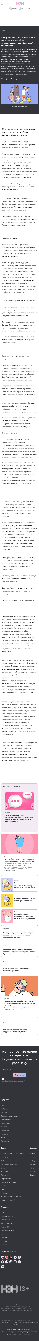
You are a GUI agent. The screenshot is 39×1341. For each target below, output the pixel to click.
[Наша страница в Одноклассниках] (19, 1257)
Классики (4, 1193)
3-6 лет (32, 1168)
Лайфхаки (6, 928)
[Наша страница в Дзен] (2, 1262)
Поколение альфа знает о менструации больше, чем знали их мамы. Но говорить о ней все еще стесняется (19, 818)
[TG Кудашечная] (6, 1257)
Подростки (34, 1175)
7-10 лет (32, 1171)
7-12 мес (33, 1157)
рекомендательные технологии (19, 1334)
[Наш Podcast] (19, 1262)
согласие (10, 1080)
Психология (5, 1175)
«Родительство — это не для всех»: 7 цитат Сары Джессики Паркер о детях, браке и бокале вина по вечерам (19, 952)
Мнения (3, 30)
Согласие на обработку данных (18, 1322)
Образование (6, 1179)
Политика (4, 1245)
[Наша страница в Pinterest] (10, 1262)
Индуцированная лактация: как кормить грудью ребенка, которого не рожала (25, 917)
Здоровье (4, 1171)
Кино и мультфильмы (8, 1182)
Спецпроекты (6, 1220)
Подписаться (19, 1075)
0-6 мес (32, 1154)
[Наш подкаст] (2, 1267)
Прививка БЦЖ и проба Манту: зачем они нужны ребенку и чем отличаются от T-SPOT (19, 1003)
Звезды (4, 1189)
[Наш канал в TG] (2, 1257)
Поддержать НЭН (8, 1230)
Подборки (5, 1130)
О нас (3, 1213)
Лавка (13, 8)
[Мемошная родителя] (10, 1257)
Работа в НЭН (6, 1223)
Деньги (3, 1168)
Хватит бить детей (8, 1200)
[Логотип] (20, 4)
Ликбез (16, 880)
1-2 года (32, 1161)
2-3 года (33, 1164)
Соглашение (5, 1238)
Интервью (5, 1134)
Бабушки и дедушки (9, 1164)
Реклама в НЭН (7, 1216)
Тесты (3, 1138)
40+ (2, 1161)
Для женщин (6, 1123)
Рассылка (24, 8)
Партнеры (5, 1141)
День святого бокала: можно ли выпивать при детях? (16, 970)
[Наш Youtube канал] (15, 1262)
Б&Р (5, 856)
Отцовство (5, 1157)
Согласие (4, 1241)
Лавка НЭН (5, 1227)
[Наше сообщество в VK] (15, 1257)
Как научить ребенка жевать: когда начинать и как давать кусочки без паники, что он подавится (24, 885)
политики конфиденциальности (15, 1081)
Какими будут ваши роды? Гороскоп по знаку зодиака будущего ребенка (19, 860)
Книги (3, 1186)
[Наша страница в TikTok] (6, 1262)
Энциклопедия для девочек (11, 1197)
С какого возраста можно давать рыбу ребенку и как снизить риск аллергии (24, 901)
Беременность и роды (9, 1116)
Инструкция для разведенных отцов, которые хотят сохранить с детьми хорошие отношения (18, 935)
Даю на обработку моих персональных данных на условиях (19, 1081)
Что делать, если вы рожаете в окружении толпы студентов (15, 1031)
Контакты (4, 1234)
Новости (7, 812)
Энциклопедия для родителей (12, 1154)
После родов (6, 1120)
